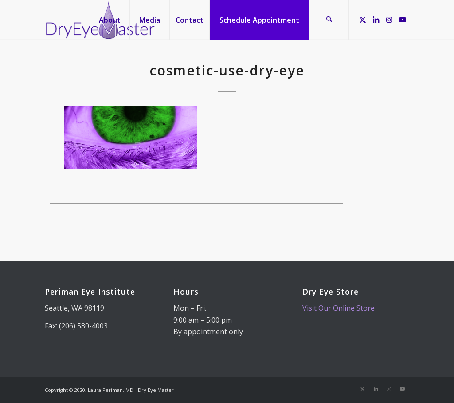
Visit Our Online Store (338, 308)
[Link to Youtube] (402, 19)
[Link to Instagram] (389, 19)
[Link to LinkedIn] (376, 19)
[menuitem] (109, 20)
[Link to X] (362, 19)
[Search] (329, 20)
